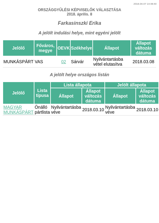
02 (63, 61)
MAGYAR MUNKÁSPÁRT (18, 110)
